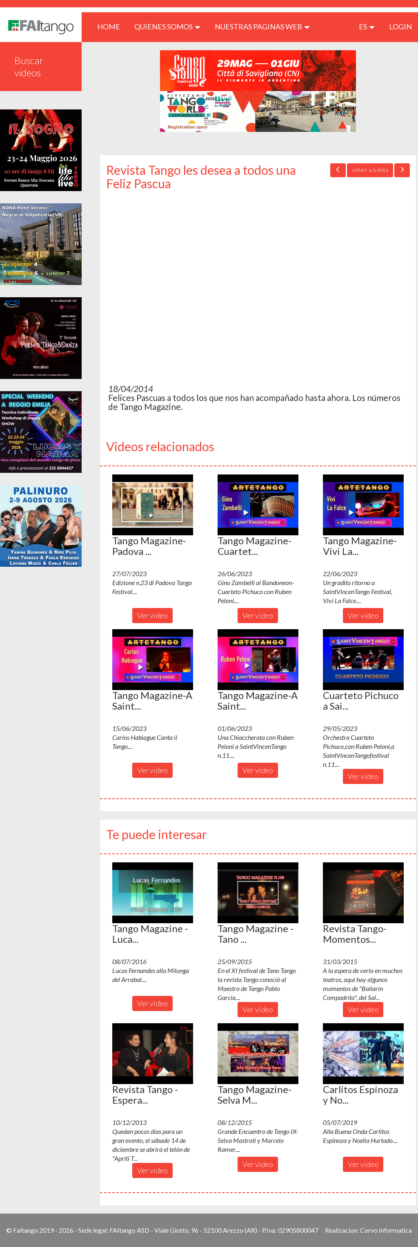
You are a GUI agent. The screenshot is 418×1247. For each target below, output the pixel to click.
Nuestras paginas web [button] (262, 26)
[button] (152, 504)
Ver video (152, 615)
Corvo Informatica (386, 1230)
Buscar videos (29, 66)
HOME (111, 26)
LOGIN (400, 26)
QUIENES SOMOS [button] (167, 26)
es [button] (367, 26)
